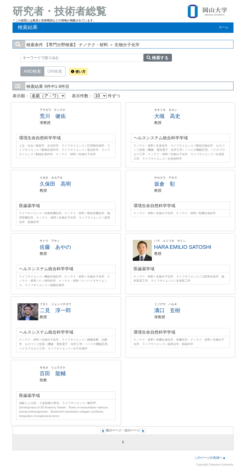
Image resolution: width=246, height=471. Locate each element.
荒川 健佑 (53, 116)
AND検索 (32, 71)
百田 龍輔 (53, 373)
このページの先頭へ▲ (210, 458)
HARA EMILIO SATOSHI (182, 247)
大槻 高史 (167, 116)
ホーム (223, 27)
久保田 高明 (55, 184)
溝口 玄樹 (167, 310)
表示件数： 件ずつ (96, 96)
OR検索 (54, 71)
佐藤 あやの (55, 247)
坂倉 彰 (164, 184)
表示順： (39, 96)
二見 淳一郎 (55, 310)
